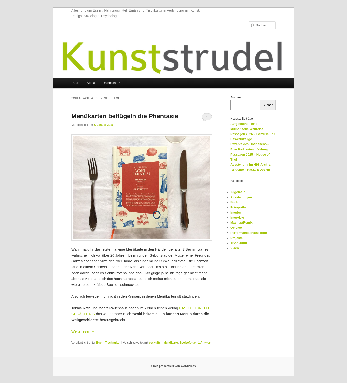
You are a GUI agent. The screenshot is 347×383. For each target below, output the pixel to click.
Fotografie (238, 207)
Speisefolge (188, 342)
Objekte (236, 227)
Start (76, 82)
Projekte (236, 238)
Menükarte (170, 342)
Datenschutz (111, 82)
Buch (99, 342)
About (91, 82)
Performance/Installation (248, 232)
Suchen (235, 97)
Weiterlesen (83, 331)
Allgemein (237, 192)
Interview (237, 217)
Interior (235, 212)
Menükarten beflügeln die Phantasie (124, 116)
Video (234, 248)
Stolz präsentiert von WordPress (173, 366)
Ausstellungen (241, 197)
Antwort (204, 342)
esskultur (155, 342)
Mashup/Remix (241, 222)
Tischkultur (112, 342)
